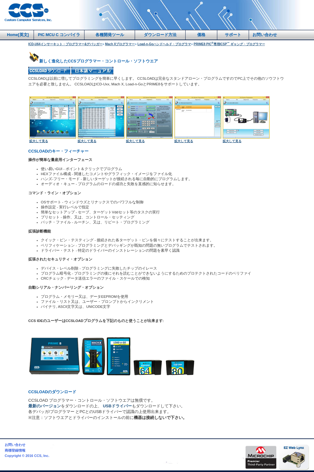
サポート (233, 35)
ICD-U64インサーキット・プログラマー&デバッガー (65, 44)
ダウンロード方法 (160, 35)
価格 (201, 35)
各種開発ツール (109, 35)
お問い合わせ (264, 35)
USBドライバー (117, 406)
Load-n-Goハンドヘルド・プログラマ (164, 44)
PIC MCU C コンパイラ (59, 35)
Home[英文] (18, 35)
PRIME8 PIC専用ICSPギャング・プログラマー (229, 44)
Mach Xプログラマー (120, 44)
